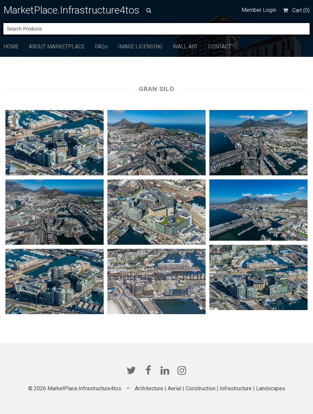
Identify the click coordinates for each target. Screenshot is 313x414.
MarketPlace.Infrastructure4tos (71, 10)
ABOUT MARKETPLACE (57, 46)
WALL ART (185, 46)
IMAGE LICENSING (140, 46)
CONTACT (219, 46)
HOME (11, 46)
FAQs (101, 46)
